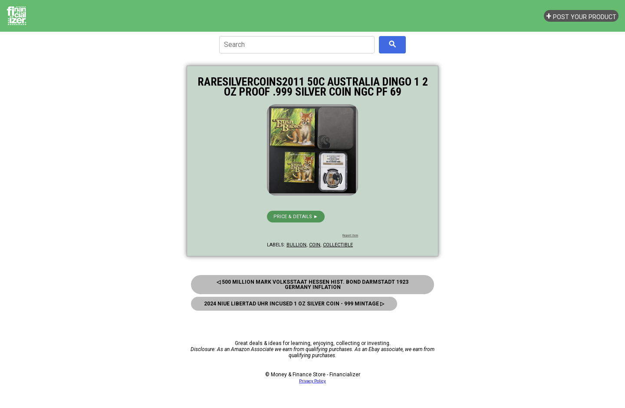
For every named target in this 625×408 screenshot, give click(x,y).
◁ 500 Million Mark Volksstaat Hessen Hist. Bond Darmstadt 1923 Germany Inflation (312, 284)
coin (314, 245)
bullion (296, 245)
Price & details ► (295, 216)
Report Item (350, 235)
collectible (338, 245)
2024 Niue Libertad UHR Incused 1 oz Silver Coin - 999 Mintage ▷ (294, 304)
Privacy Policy (312, 380)
